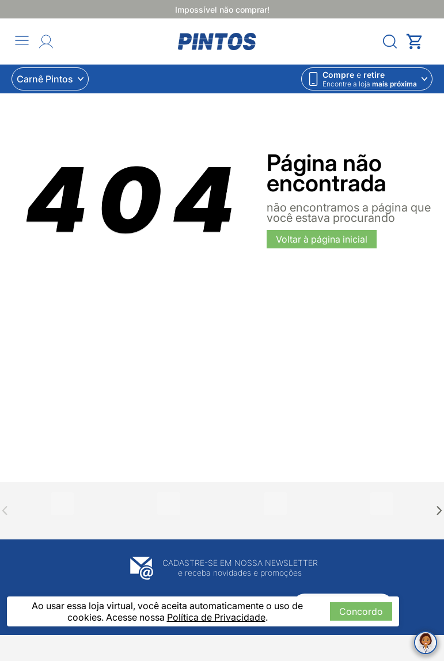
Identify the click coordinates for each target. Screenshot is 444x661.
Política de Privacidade (216, 617)
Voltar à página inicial (321, 239)
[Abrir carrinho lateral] (419, 41)
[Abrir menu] (22, 41)
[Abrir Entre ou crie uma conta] (46, 41)
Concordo (361, 611)
